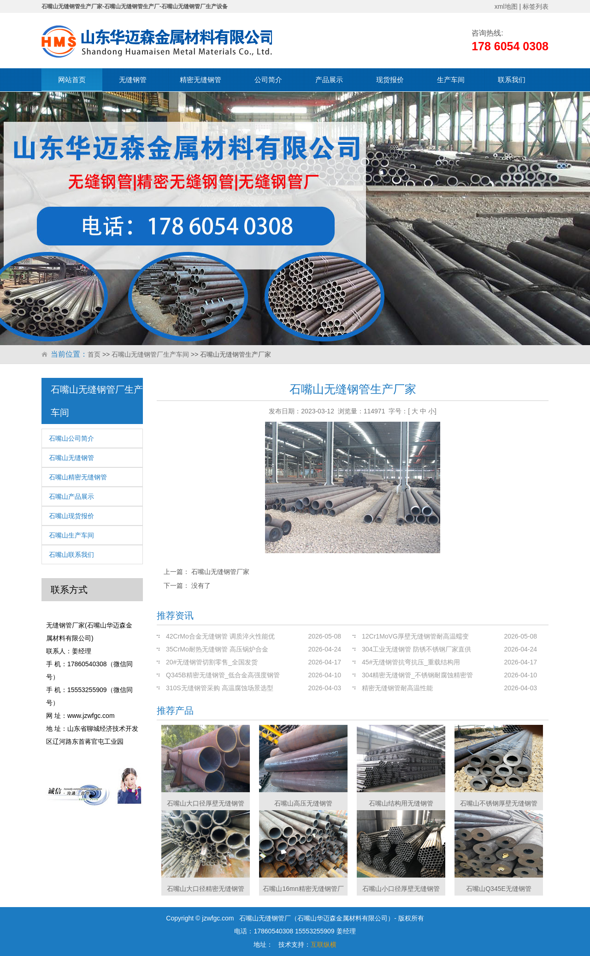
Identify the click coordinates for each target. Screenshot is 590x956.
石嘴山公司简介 (71, 438)
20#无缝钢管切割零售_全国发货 (212, 662)
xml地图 (506, 6)
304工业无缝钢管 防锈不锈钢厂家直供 (416, 649)
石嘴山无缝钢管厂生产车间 (150, 354)
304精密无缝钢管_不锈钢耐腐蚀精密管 (417, 675)
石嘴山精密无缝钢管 (78, 477)
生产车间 (451, 80)
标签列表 (536, 6)
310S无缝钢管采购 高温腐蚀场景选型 (219, 688)
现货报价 (390, 80)
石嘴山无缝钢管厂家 (220, 571)
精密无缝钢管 (200, 80)
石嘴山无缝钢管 (71, 457)
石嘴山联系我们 (71, 554)
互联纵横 (323, 944)
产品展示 (329, 80)
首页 (94, 354)
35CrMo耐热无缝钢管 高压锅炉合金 (217, 649)
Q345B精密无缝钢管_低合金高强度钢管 (223, 675)
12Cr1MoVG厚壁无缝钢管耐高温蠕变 (415, 636)
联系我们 (511, 80)
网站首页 (72, 80)
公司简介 (268, 80)
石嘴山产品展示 (71, 496)
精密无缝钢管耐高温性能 (397, 688)
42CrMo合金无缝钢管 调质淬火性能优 (220, 636)
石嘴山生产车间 (71, 535)
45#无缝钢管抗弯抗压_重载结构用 (411, 662)
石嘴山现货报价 (71, 516)
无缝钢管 (133, 80)
